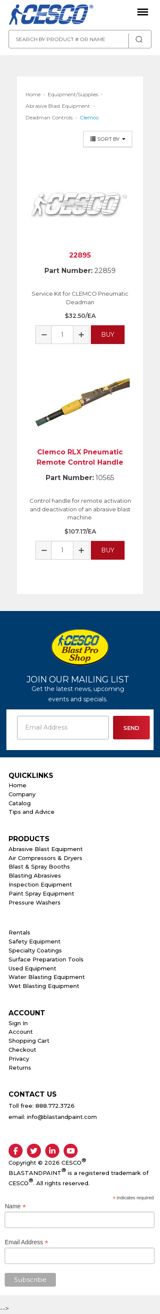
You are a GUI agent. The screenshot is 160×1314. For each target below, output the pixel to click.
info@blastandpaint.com (62, 1116)
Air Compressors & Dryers (45, 857)
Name (15, 1206)
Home (17, 785)
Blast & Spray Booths (39, 866)
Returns (20, 1067)
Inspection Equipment (40, 884)
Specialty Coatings (35, 950)
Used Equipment (32, 968)
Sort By (107, 139)
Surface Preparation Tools (46, 959)
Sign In (18, 1023)
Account (21, 1031)
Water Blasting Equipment (47, 976)
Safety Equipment (35, 941)
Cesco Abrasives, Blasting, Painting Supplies (51, 15)
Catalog (20, 803)
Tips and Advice (32, 811)
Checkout (22, 1049)
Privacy (19, 1058)
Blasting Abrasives (35, 875)
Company (22, 794)
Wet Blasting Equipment (44, 985)
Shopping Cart (29, 1040)
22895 (80, 255)
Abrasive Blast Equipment (46, 848)
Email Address (26, 1242)
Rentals (19, 932)
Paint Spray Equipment (41, 893)
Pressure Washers (35, 902)
